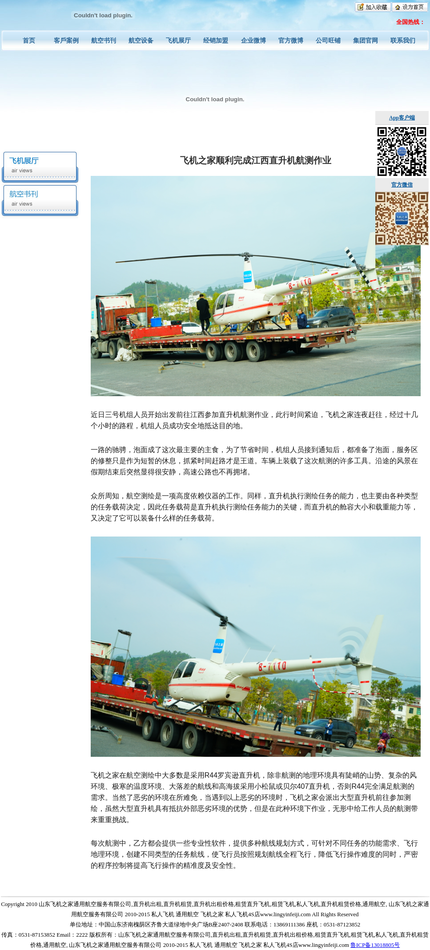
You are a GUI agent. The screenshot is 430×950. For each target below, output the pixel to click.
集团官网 (365, 40)
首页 (29, 40)
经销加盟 (215, 40)
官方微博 (290, 40)
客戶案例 (66, 40)
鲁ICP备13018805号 (375, 945)
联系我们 (402, 40)
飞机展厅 (178, 40)
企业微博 (253, 40)
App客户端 (402, 118)
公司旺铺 (328, 40)
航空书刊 (103, 40)
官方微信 (402, 185)
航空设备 (141, 40)
